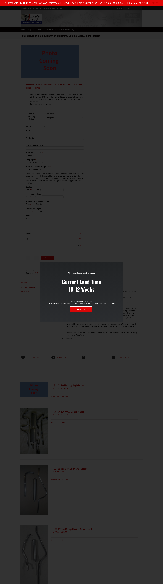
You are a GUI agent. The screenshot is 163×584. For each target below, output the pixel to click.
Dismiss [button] (154, 2)
